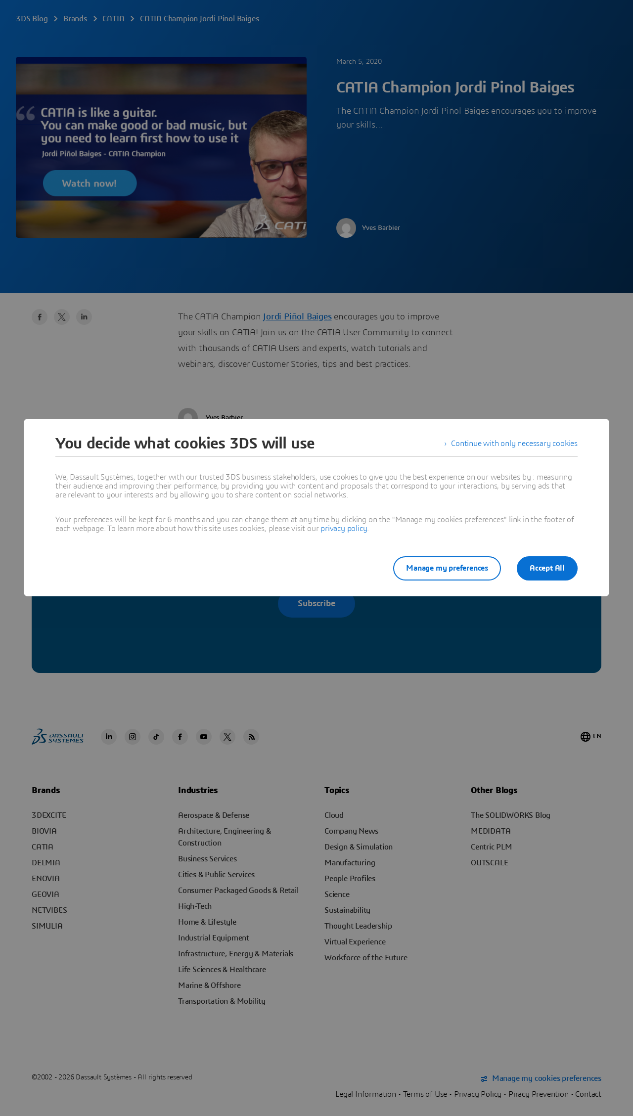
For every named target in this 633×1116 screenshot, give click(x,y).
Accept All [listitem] (547, 568)
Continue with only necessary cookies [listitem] (514, 443)
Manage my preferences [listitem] (447, 568)
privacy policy (343, 529)
